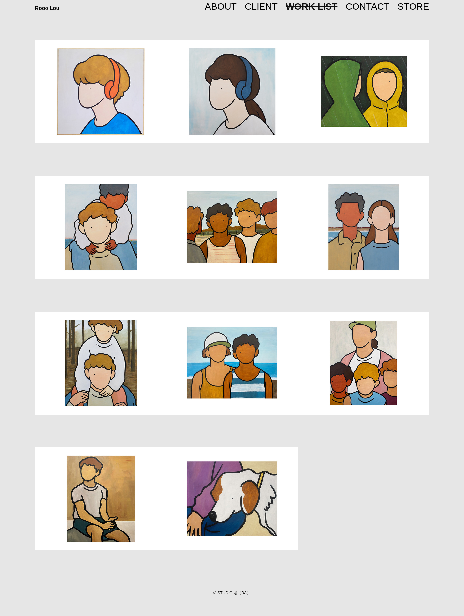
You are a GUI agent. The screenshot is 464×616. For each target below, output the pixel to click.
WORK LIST (311, 6)
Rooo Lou (47, 8)
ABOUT (220, 6)
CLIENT (261, 6)
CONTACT (367, 6)
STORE (413, 6)
